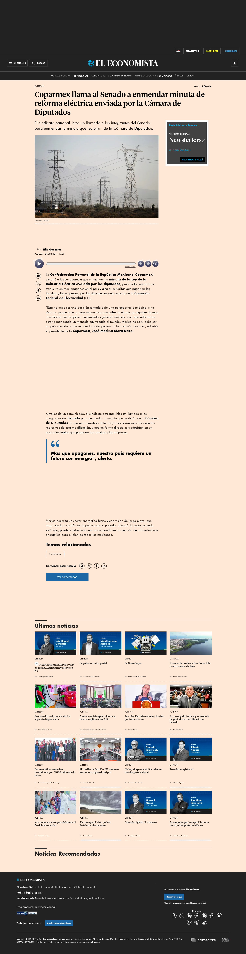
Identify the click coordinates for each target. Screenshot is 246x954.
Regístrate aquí (174, 897)
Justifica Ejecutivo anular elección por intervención (145, 718)
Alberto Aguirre (178, 783)
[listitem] (39, 264)
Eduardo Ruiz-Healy (135, 783)
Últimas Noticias (60, 75)
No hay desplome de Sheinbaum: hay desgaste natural (144, 771)
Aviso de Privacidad (46, 898)
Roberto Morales (89, 783)
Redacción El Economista (137, 676)
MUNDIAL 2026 (99, 75)
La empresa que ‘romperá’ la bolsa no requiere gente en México (189, 824)
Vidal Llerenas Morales (91, 676)
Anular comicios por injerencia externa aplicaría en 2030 (98, 718)
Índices (179, 75)
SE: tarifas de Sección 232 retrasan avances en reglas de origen (99, 771)
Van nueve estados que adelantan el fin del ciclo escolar (55, 824)
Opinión (39, 659)
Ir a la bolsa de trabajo (59, 923)
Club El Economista (85, 887)
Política (84, 712)
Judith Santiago (54, 783)
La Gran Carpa (133, 663)
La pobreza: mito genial (93, 663)
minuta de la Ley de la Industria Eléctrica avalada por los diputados (96, 281)
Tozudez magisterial (181, 769)
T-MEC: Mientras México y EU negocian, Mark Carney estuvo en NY (54, 667)
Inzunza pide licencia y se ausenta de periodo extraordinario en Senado (190, 719)
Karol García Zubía (180, 676)
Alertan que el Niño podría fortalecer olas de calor (95, 824)
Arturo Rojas (132, 730)
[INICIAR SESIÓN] (234, 63)
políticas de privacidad (197, 903)
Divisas (191, 75)
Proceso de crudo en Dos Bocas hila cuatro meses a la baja (190, 665)
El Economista (46, 887)
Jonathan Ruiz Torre (180, 836)
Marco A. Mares (134, 836)
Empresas (39, 86)
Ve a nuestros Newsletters (178, 150)
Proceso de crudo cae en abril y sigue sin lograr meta (53, 718)
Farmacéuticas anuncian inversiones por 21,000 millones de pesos (55, 772)
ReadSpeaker (130, 266)
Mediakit (37, 892)
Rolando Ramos (88, 730)
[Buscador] (38, 63)
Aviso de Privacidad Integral (75, 898)
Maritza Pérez (101, 730)
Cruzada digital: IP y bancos (141, 822)
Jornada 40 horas (120, 75)
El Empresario (64, 887)
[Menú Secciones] (17, 63)
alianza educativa (145, 75)
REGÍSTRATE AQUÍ (192, 159)
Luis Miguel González (45, 676)
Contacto (98, 898)
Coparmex (55, 554)
